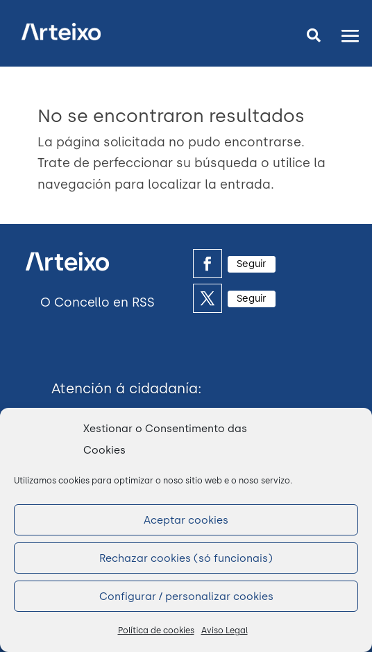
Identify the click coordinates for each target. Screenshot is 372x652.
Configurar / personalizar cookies (186, 596)
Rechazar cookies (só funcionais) (186, 558)
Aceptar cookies (186, 520)
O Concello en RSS (97, 302)
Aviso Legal (224, 630)
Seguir (252, 264)
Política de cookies (156, 630)
